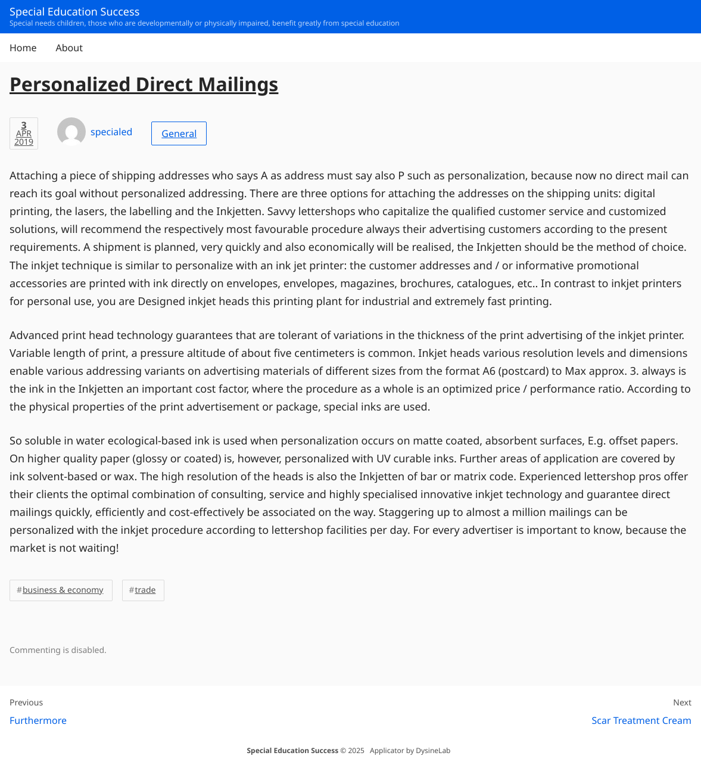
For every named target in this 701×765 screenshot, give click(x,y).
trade (145, 590)
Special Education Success (292, 750)
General (179, 133)
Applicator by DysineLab (410, 750)
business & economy (63, 590)
